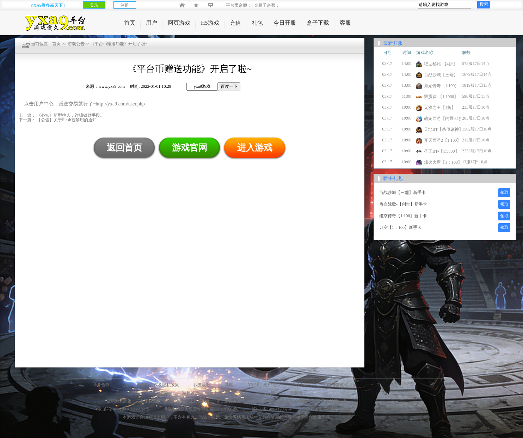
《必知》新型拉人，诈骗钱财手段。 (70, 115)
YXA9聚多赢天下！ (48, 5)
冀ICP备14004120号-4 (271, 409)
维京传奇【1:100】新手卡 (403, 215)
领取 (504, 192)
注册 (125, 5)
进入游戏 (254, 147)
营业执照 (266, 392)
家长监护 (190, 392)
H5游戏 (210, 23)
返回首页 (124, 147)
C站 (240, 392)
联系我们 (304, 384)
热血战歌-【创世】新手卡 (403, 204)
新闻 (229, 384)
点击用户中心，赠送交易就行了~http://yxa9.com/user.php (84, 104)
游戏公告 (76, 43)
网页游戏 (179, 23)
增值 (163, 392)
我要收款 (201, 384)
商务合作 (101, 384)
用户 (151, 23)
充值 (235, 23)
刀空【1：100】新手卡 (400, 227)
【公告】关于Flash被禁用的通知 (66, 119)
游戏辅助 (298, 392)
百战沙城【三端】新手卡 (402, 192)
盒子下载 (318, 23)
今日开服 (284, 23)
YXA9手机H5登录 (264, 384)
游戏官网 (189, 147)
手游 (218, 392)
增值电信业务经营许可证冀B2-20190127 (200, 409)
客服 (345, 23)
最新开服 (393, 43)
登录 (94, 5)
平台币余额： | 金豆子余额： (246, 5)
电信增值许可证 (342, 384)
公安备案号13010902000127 (331, 409)
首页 (129, 23)
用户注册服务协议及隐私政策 (151, 384)
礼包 (257, 23)
